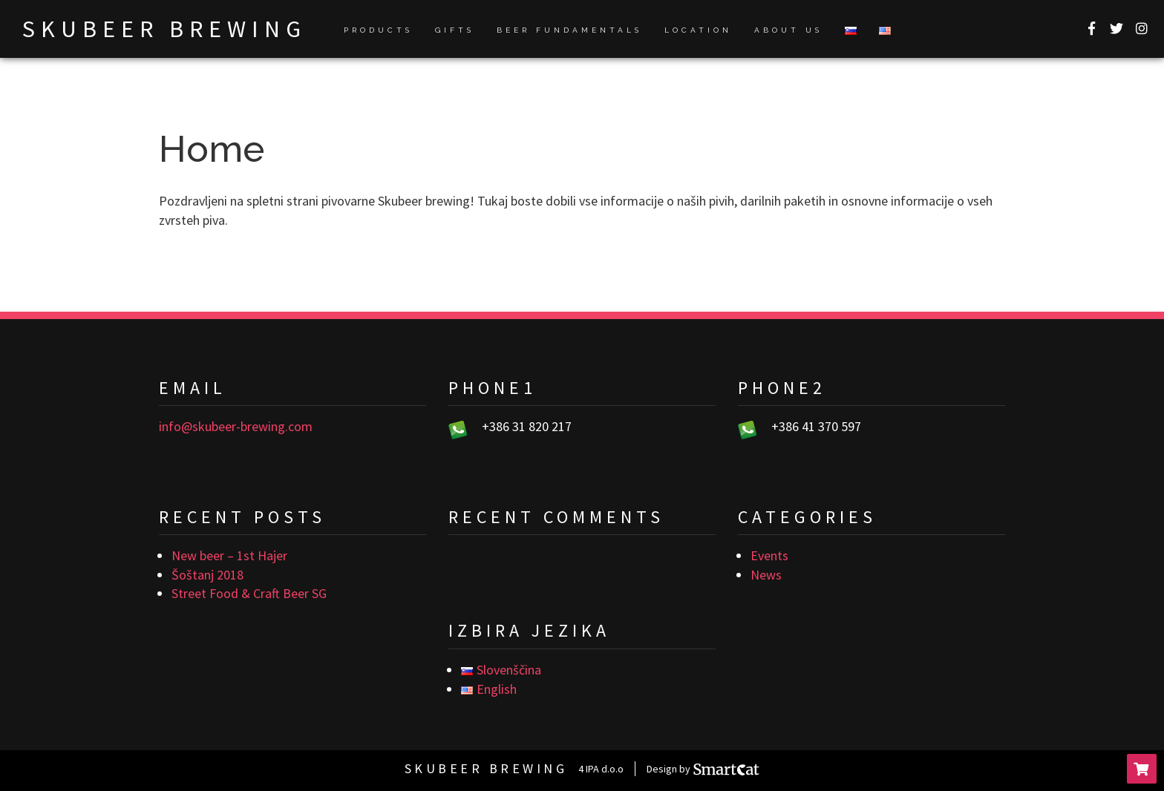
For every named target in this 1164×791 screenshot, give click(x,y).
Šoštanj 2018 (207, 574)
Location (698, 30)
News (766, 574)
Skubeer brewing (164, 29)
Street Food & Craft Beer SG (249, 593)
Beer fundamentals (569, 30)
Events (769, 555)
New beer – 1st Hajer (229, 555)
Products (378, 30)
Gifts (454, 30)
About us (788, 30)
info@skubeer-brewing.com (236, 426)
